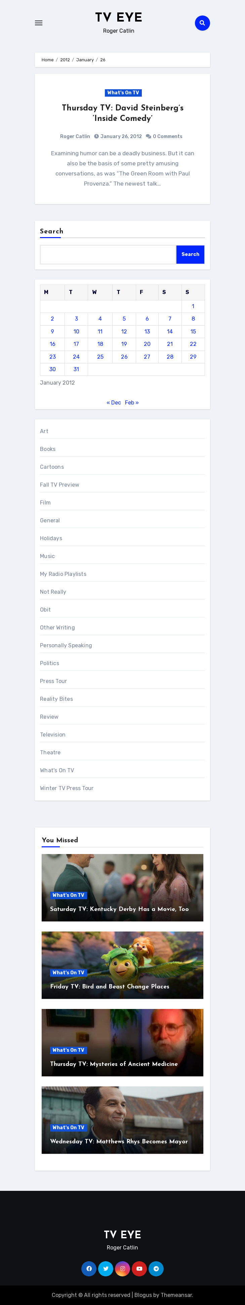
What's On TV (123, 93)
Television (53, 734)
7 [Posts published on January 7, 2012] (169, 319)
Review (49, 717)
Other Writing (57, 627)
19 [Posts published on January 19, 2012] (124, 344)
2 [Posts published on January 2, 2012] (52, 319)
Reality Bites (56, 699)
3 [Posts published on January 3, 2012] (76, 319)
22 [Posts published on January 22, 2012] (193, 344)
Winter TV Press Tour (66, 788)
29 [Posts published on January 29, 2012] (193, 357)
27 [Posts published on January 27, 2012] (147, 357)
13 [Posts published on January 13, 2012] (147, 331)
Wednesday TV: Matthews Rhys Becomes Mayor (119, 1142)
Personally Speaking (66, 645)
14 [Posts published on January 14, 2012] (170, 331)
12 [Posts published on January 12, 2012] (124, 331)
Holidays (51, 538)
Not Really (53, 592)
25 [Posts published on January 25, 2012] (100, 357)
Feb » (132, 402)
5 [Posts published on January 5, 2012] (124, 319)
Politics (49, 663)
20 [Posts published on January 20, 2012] (147, 344)
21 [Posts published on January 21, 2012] (170, 344)
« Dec (114, 402)
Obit (45, 610)
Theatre (50, 752)
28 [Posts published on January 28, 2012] (170, 357)
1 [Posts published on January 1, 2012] (193, 306)
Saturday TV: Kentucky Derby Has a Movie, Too (119, 909)
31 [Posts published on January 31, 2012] (76, 369)
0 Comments (167, 136)
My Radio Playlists (63, 574)
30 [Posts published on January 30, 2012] (52, 369)
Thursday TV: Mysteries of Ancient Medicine (114, 1064)
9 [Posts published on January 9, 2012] (52, 331)
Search (52, 231)
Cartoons (52, 467)
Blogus (143, 1295)
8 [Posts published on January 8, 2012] (193, 319)
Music (47, 556)
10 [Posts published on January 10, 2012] (76, 331)
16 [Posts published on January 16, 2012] (52, 344)
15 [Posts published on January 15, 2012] (193, 331)
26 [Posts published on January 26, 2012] (124, 357)
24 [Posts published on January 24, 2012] (76, 357)
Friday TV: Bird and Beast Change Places (109, 987)
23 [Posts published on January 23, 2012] (52, 357)
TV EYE (119, 18)
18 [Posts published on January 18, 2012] (100, 344)
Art (44, 431)
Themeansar (176, 1295)
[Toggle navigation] (38, 23)
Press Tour (53, 681)
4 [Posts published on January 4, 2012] (100, 319)
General (50, 520)
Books (47, 449)
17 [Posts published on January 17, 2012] (76, 344)
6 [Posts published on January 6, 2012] (147, 319)
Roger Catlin (75, 136)
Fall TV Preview (59, 485)
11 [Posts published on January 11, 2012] (100, 331)
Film (45, 502)
